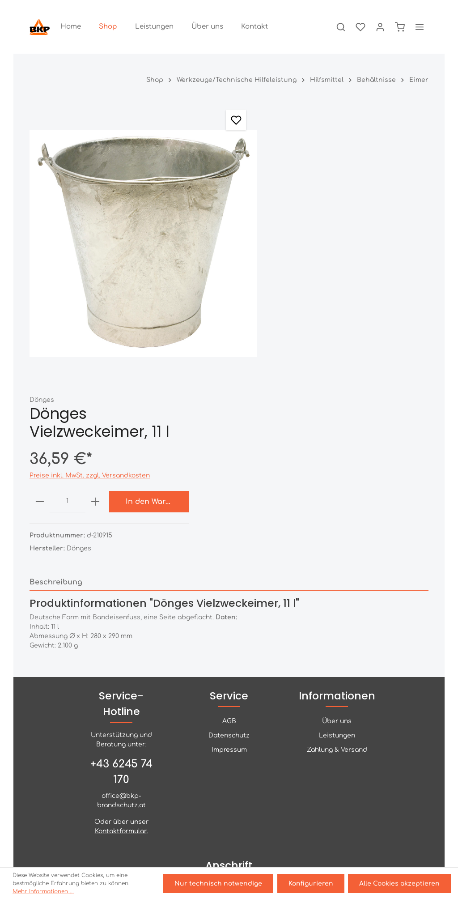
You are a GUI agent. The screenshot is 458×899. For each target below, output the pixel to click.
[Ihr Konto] (380, 27)
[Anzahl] (311, 205)
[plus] (338, 205)
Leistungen (337, 602)
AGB (229, 588)
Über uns (337, 588)
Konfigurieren (310, 883)
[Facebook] (229, 821)
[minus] (283, 205)
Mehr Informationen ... (43, 891)
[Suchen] (341, 27)
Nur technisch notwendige (219, 883)
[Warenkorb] (400, 27)
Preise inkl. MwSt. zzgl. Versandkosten (333, 179)
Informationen (337, 562)
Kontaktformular (121, 698)
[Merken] (234, 120)
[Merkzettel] (360, 27)
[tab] (229, 418)
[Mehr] (419, 27)
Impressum (229, 617)
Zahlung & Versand (337, 617)
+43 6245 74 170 (121, 638)
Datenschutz (229, 602)
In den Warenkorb (398, 205)
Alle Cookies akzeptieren (399, 883)
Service (229, 562)
